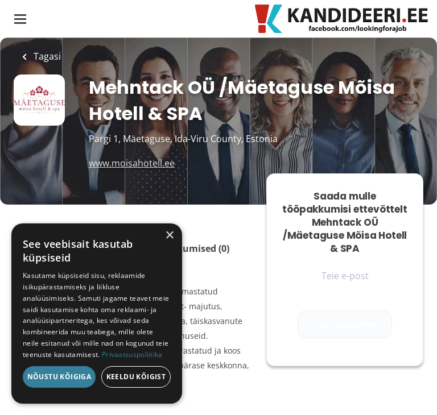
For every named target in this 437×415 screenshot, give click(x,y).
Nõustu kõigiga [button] (59, 376)
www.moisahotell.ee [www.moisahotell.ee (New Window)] (132, 163)
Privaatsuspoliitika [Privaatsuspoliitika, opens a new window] (132, 354)
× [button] (169, 235)
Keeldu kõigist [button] (136, 376)
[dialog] (96, 313)
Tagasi (46, 56)
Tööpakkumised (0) (186, 248)
